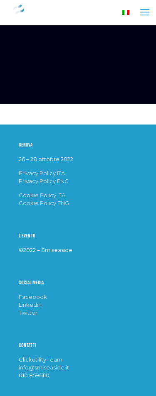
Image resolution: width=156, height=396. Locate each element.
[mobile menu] (145, 12)
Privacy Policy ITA (42, 173)
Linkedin (30, 304)
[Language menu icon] (126, 12)
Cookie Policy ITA (42, 195)
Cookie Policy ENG (44, 203)
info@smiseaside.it (44, 367)
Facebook (33, 296)
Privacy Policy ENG (44, 181)
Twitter (28, 312)
